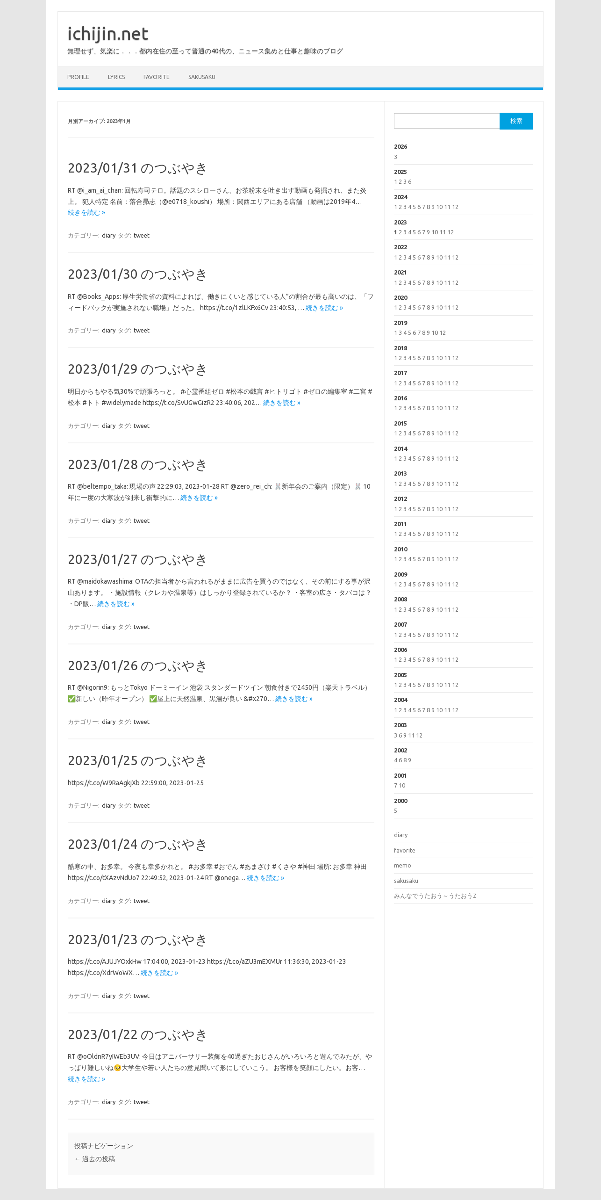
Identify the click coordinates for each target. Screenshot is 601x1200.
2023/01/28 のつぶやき (138, 464)
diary (108, 235)
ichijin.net (107, 33)
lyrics (116, 77)
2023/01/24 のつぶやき (138, 844)
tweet (142, 235)
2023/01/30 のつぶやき (138, 274)
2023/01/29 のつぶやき (138, 368)
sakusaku (201, 77)
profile (78, 77)
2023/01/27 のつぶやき (138, 559)
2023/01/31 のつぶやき (138, 167)
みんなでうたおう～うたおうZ (435, 895)
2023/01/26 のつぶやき (138, 665)
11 (447, 206)
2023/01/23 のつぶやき (138, 939)
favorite (156, 77)
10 (439, 206)
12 (455, 206)
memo (402, 865)
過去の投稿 (94, 1159)
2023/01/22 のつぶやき (138, 1034)
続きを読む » (86, 212)
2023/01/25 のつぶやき (138, 760)
